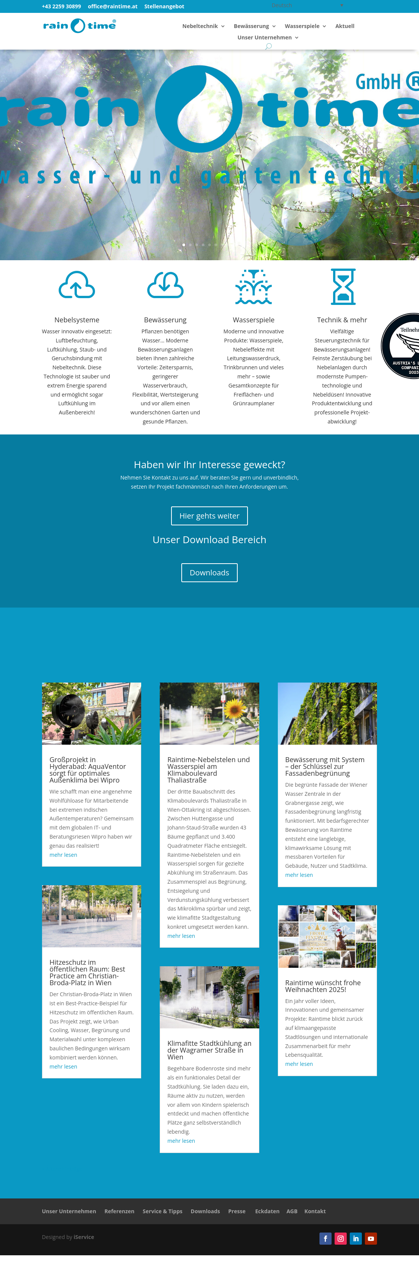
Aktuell (344, 26)
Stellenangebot (164, 6)
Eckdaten (267, 1211)
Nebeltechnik (200, 26)
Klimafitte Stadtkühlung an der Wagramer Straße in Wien (209, 1050)
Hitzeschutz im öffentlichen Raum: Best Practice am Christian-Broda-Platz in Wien (87, 972)
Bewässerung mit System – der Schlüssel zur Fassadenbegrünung (325, 766)
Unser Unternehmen (265, 38)
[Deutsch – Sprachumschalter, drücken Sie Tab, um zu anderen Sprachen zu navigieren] (306, 5)
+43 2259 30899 (61, 6)
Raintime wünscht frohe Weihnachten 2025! (323, 986)
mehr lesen (63, 854)
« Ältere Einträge (62, 1168)
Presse (237, 1211)
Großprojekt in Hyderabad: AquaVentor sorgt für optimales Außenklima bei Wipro (88, 769)
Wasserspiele (302, 26)
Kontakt (315, 1211)
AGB (292, 1211)
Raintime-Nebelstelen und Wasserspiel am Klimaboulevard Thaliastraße (208, 769)
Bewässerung (251, 26)
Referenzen (119, 1211)
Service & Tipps (162, 1211)
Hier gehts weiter (209, 516)
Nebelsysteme (77, 319)
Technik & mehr (342, 319)
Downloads (209, 572)
